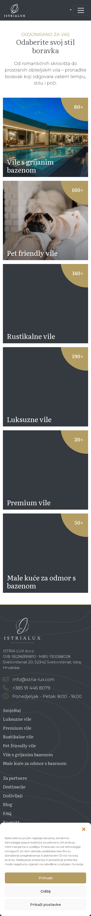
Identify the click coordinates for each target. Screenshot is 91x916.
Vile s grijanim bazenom (28, 754)
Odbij (45, 891)
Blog (7, 804)
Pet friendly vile (19, 745)
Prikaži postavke (45, 904)
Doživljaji (13, 795)
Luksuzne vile (17, 719)
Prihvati (45, 878)
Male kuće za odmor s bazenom (34, 763)
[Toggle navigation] (81, 10)
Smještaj (12, 710)
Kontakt (11, 822)
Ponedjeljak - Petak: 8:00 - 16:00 (42, 696)
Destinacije (14, 786)
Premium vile (17, 728)
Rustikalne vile (18, 736)
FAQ (7, 813)
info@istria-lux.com (29, 679)
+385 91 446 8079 (26, 688)
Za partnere (15, 778)
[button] (83, 828)
